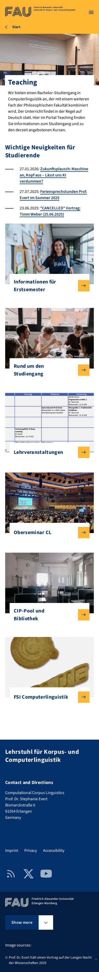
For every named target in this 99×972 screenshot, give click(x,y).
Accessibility (53, 850)
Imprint (11, 850)
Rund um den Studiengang (47, 370)
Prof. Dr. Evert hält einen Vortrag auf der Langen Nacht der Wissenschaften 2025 (50, 960)
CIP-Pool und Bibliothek (47, 614)
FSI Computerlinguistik (47, 697)
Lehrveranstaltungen (47, 452)
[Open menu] (91, 12)
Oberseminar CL (47, 532)
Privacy (30, 850)
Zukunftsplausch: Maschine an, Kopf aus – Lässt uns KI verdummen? (54, 175)
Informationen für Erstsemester (47, 285)
